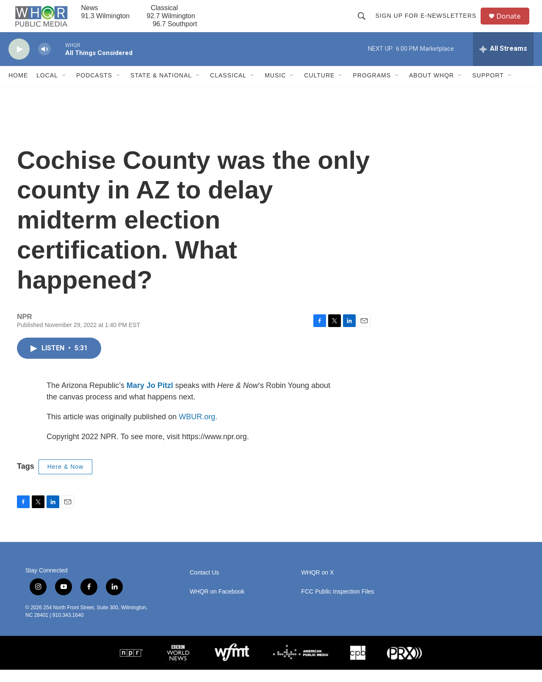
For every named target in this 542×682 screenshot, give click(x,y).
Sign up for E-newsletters (428, 22)
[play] (19, 61)
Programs (372, 88)
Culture (319, 88)
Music (275, 88)
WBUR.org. (198, 429)
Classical (228, 88)
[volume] (44, 61)
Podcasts (94, 88)
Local (47, 88)
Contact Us (204, 585)
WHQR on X (317, 585)
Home (18, 88)
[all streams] (503, 61)
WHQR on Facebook (217, 604)
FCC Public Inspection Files (337, 604)
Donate (512, 22)
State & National (161, 88)
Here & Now (65, 479)
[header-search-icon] (364, 22)
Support (487, 88)
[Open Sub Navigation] (64, 88)
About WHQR (431, 88)
